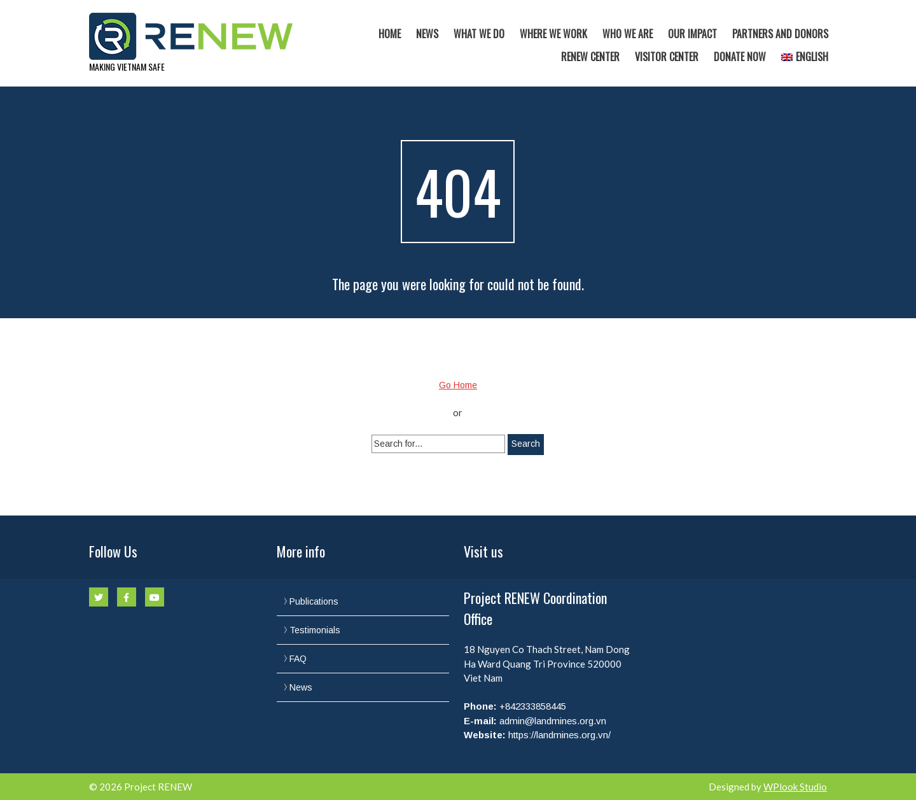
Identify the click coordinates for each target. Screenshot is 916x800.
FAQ (298, 659)
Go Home (458, 385)
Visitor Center (666, 56)
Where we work (553, 33)
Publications (313, 601)
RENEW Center (590, 56)
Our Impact (692, 33)
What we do (479, 33)
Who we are (627, 33)
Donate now (740, 56)
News (427, 33)
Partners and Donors (780, 33)
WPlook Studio (795, 786)
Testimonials (314, 630)
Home (389, 33)
